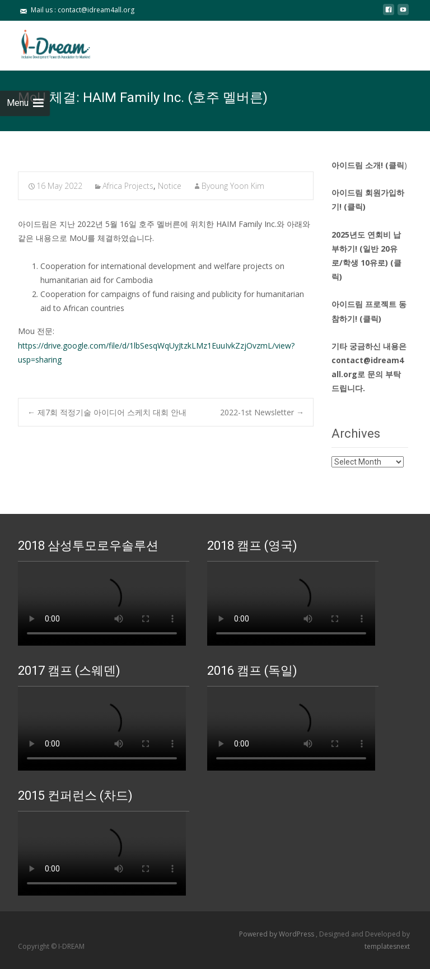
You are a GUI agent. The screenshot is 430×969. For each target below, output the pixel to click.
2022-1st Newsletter (262, 412)
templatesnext (387, 946)
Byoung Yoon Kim (233, 185)
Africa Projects (127, 185)
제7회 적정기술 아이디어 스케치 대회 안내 (106, 412)
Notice (169, 185)
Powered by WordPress (277, 934)
